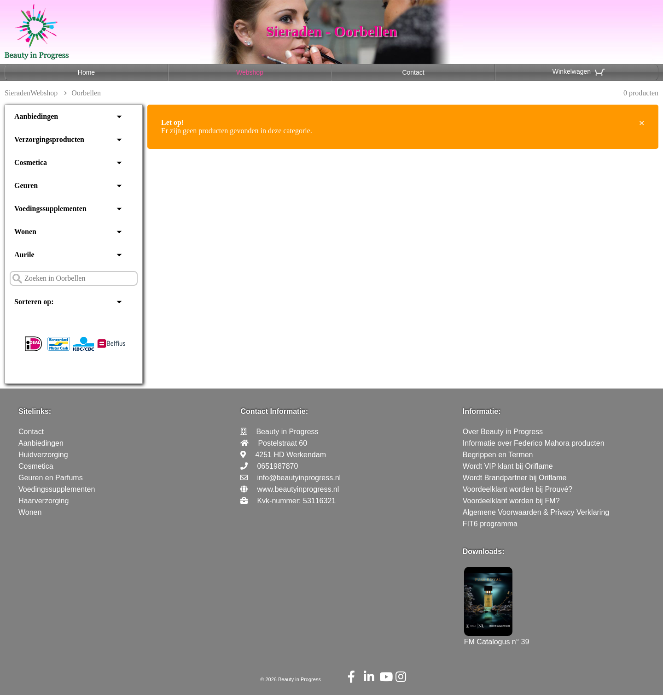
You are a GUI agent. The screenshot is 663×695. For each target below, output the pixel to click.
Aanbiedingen (36, 116)
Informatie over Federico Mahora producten (534, 443)
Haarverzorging (43, 501)
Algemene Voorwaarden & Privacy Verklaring (536, 512)
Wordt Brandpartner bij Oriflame (515, 478)
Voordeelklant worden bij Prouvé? (517, 489)
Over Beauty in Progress (503, 432)
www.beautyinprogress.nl (298, 489)
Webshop (249, 72)
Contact (413, 72)
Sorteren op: (33, 302)
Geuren (26, 185)
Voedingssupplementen (50, 208)
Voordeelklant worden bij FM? (511, 501)
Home (86, 72)
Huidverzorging (43, 455)
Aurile (24, 255)
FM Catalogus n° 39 (496, 638)
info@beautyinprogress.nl (299, 478)
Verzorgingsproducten (49, 139)
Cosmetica (30, 162)
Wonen (25, 232)
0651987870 (277, 466)
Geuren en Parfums (50, 478)
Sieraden (17, 93)
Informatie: (482, 411)
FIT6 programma (490, 524)
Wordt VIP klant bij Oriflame (508, 466)
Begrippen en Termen (498, 455)
